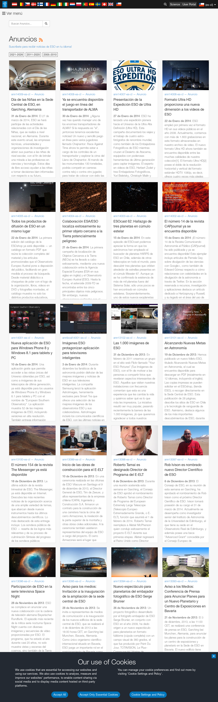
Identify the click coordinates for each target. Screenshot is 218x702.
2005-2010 (50, 54)
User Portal (189, 4)
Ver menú (12, 13)
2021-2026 (16, 54)
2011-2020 (33, 54)
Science (175, 4)
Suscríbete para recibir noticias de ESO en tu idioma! (40, 46)
